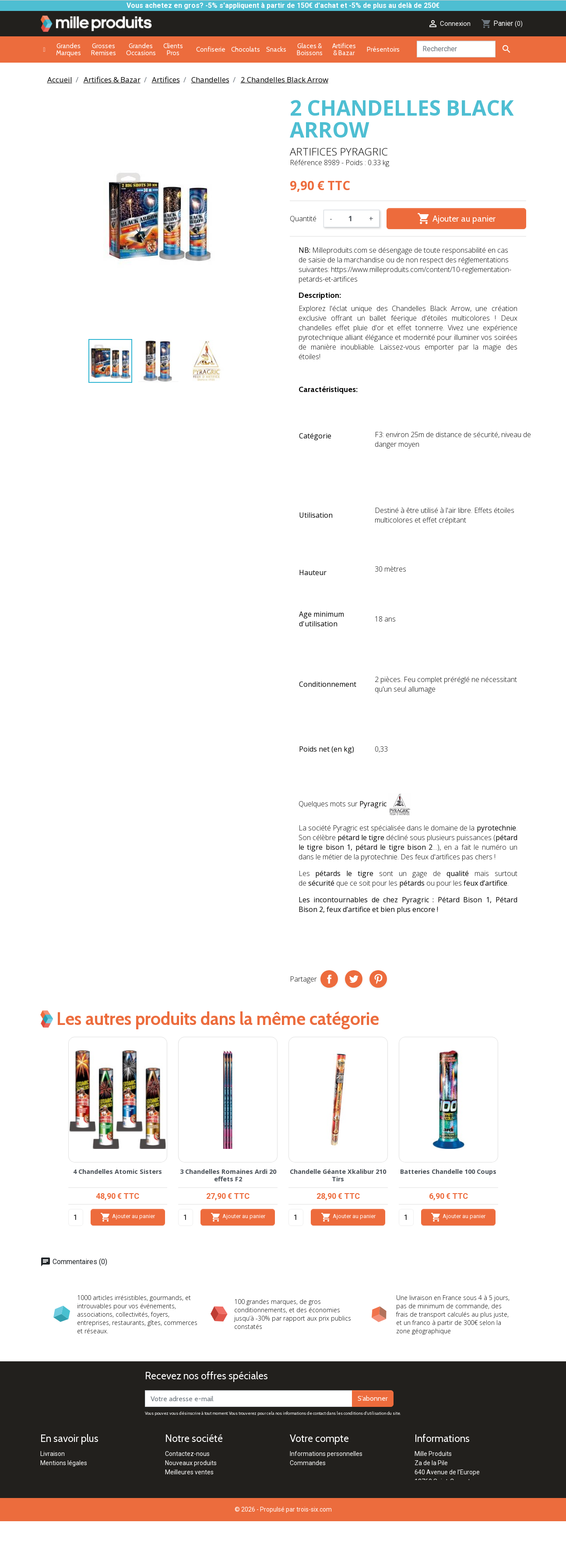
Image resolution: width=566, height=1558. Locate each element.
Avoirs (298, 1472)
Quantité (303, 218)
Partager (329, 979)
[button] (514, 1139)
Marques (177, 1481)
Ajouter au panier (456, 218)
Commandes (308, 1462)
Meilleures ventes (189, 1472)
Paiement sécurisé (66, 1472)
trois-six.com (314, 1546)
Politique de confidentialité (76, 1490)
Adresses (303, 1481)
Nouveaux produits (191, 1462)
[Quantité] (350, 218)
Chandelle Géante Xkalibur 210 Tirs (338, 1175)
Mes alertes (306, 1499)
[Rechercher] (456, 49)
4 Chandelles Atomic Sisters (117, 1171)
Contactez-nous (187, 1453)
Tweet (353, 979)
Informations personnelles (326, 1453)
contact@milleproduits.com (453, 1499)
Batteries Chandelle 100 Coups (448, 1171)
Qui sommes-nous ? (192, 1508)
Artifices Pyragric (339, 151)
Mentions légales (63, 1462)
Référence (306, 162)
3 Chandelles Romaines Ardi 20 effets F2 (228, 1175)
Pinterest (378, 979)
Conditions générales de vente (82, 1481)
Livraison (52, 1453)
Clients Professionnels (196, 1490)
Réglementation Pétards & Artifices (214, 1499)
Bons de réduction (315, 1490)
